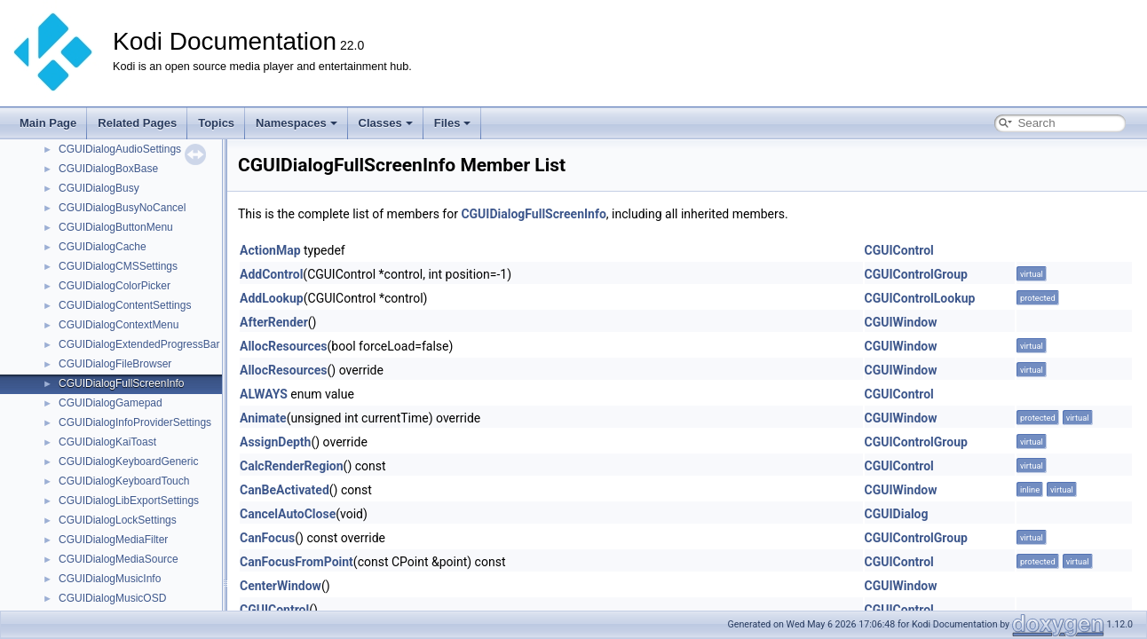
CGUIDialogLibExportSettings (129, 500)
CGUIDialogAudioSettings (120, 149)
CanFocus (267, 538)
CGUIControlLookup (920, 298)
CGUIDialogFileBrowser (115, 364)
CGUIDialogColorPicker (114, 286)
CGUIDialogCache (102, 247)
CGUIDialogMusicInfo (110, 578)
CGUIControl (899, 250)
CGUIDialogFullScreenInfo (121, 383)
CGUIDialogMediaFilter (113, 539)
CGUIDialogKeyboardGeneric (128, 461)
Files (452, 123)
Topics (216, 123)
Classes (386, 123)
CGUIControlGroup (916, 274)
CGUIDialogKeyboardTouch (124, 481)
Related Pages (137, 123)
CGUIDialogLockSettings (118, 520)
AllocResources (284, 346)
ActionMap (270, 250)
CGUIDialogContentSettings (125, 305)
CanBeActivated (284, 490)
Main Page (48, 123)
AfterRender (274, 322)
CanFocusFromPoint (296, 562)
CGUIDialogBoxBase (108, 168)
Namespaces (296, 123)
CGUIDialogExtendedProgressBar (139, 344)
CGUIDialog (897, 514)
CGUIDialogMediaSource (118, 559)
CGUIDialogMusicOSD (112, 598)
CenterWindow (280, 586)
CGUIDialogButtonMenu (116, 227)
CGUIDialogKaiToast (107, 442)
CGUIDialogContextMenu (118, 325)
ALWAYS (264, 394)
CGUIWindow (901, 322)
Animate (263, 418)
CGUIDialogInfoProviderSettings (135, 422)
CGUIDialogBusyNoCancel (122, 207)
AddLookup (272, 298)
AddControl (271, 274)
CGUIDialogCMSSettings (118, 266)
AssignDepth (275, 442)
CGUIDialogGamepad (110, 403)
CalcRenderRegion (292, 466)
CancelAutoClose (288, 514)
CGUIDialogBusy (99, 188)
